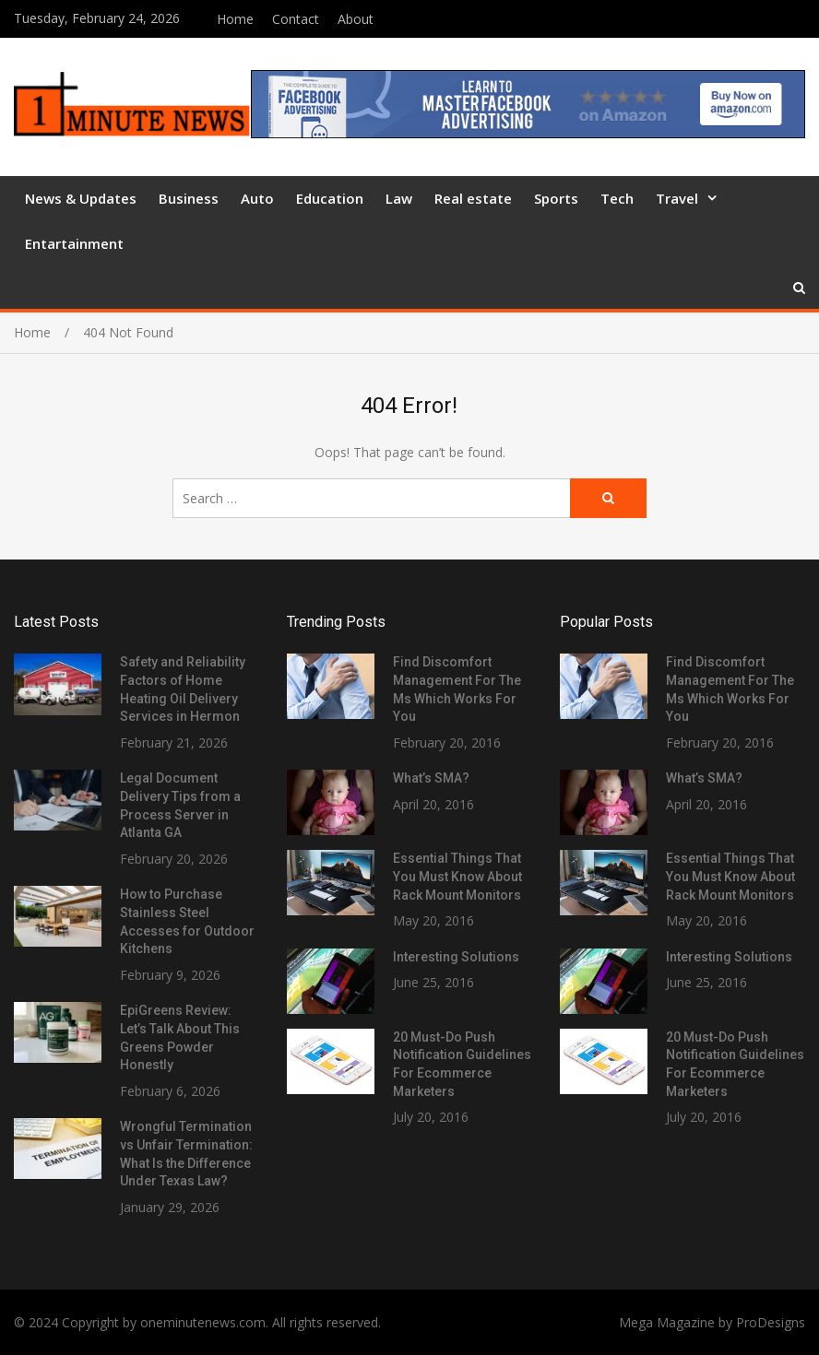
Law (399, 198)
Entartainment (74, 243)
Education (329, 198)
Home (235, 19)
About (356, 19)
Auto (257, 198)
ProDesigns (770, 1322)
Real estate (473, 198)
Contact (295, 19)
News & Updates (80, 198)
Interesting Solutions (456, 956)
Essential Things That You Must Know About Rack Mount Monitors (457, 876)
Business (189, 198)
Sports (556, 198)
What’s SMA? (431, 778)
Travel (677, 198)
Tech (617, 198)
